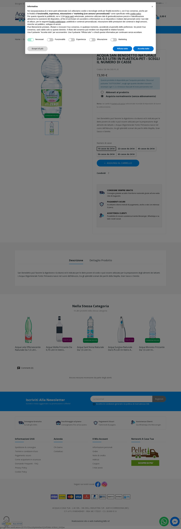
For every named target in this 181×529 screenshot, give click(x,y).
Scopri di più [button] (37, 49)
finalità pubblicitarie (57, 22)
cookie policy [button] (135, 14)
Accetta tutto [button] (143, 49)
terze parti (69, 16)
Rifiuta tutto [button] (122, 49)
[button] (152, 6)
